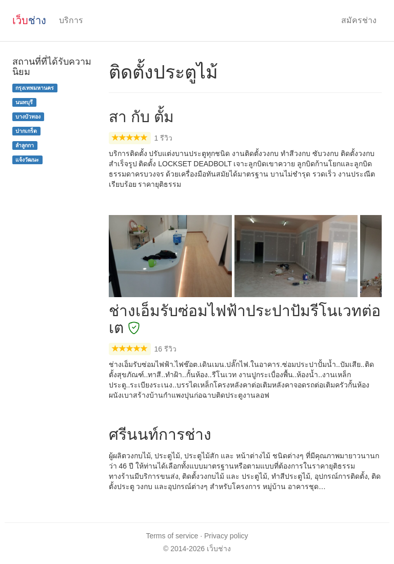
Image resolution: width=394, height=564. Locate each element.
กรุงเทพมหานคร (34, 88)
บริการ (71, 20)
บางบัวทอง (28, 116)
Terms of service (172, 536)
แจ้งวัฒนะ (27, 160)
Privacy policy (226, 536)
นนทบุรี (24, 102)
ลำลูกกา (24, 145)
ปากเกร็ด (26, 131)
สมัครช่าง (359, 20)
